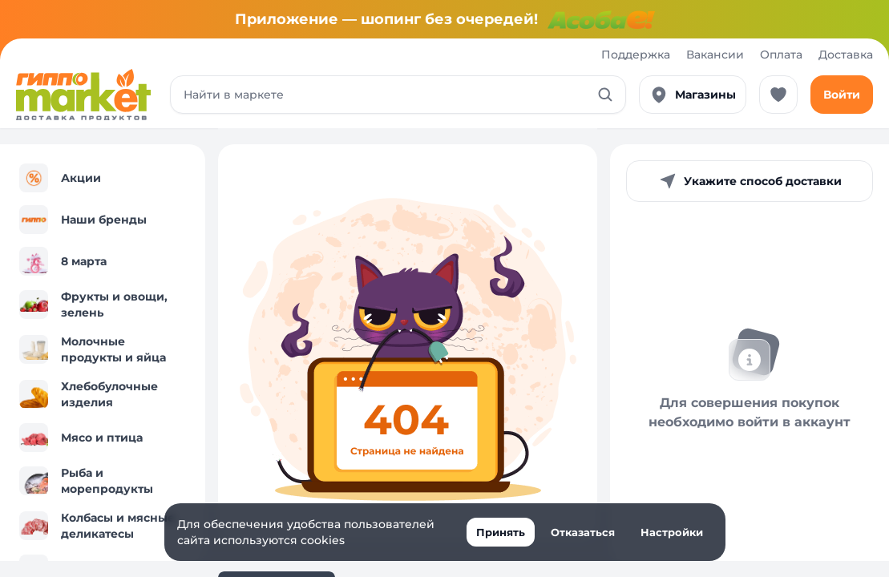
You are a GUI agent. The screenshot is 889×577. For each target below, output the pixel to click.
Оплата (781, 54)
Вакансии (715, 54)
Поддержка (635, 54)
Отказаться (582, 532)
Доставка (845, 54)
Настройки (672, 532)
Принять (501, 532)
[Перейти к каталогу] (83, 94)
